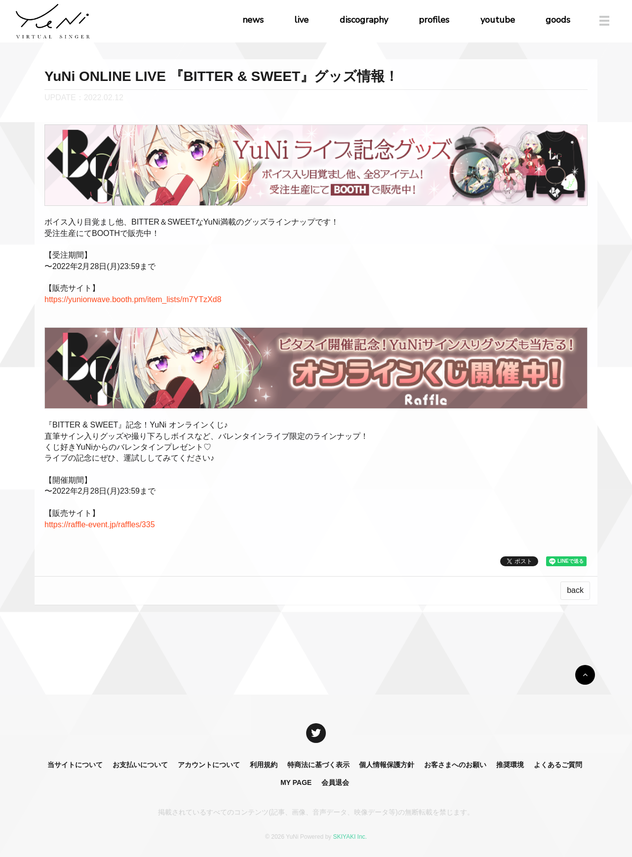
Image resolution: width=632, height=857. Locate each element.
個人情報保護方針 (386, 765)
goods (558, 20)
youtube (497, 20)
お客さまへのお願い (455, 765)
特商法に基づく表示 (318, 765)
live (301, 20)
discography (364, 20)
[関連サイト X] (316, 733)
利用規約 (263, 765)
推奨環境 (510, 765)
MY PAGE (296, 782)
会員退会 (335, 782)
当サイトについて (75, 765)
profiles (434, 20)
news (253, 20)
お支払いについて (140, 765)
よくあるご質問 (558, 765)
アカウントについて (209, 765)
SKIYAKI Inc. (349, 836)
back (575, 590)
